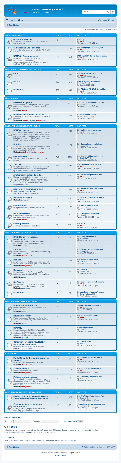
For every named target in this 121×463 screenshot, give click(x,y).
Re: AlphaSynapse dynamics (89, 130)
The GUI (17, 165)
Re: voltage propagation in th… (90, 164)
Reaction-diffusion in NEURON (28, 114)
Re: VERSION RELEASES (87, 259)
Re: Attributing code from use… (90, 377)
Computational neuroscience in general (23, 392)
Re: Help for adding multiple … (90, 156)
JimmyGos (84, 83)
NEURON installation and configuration (23, 69)
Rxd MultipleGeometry (86, 114)
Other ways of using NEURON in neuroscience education (29, 343)
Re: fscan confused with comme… (91, 282)
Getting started (20, 156)
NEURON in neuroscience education (21, 301)
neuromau (26, 288)
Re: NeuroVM (82, 270)
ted (81, 41)
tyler (24, 278)
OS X (15, 73)
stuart (24, 324)
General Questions (85, 328)
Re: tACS (81, 223)
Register (16, 417)
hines (82, 75)
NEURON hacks (21, 130)
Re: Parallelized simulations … (90, 213)
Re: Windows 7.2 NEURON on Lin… (92, 89)
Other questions (21, 224)
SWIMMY (17, 328)
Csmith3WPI (84, 158)
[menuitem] (21, 20)
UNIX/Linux (18, 89)
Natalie (25, 338)
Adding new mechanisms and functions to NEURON (28, 190)
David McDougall (86, 294)
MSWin (16, 81)
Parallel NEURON (21, 213)
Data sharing (11, 354)
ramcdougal (41, 120)
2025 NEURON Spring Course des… (92, 56)
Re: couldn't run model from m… (90, 358)
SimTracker (19, 282)
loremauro (84, 207)
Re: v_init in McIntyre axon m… (90, 368)
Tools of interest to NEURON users (21, 233)
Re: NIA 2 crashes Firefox (87, 315)
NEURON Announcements (26, 56)
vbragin (82, 261)
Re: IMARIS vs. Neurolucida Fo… (90, 396)
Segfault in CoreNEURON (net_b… (91, 197)
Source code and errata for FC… (90, 305)
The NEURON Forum (13, 35)
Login (7, 417)
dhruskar (83, 398)
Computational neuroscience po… (91, 404)
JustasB (83, 251)
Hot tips (17, 144)
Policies (80, 39)
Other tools (18, 292)
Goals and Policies (22, 39)
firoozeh (83, 146)
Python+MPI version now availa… (91, 249)
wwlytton (32, 120)
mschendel (84, 239)
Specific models (21, 368)
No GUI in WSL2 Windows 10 (89, 81)
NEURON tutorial (84, 342)
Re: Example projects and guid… (90, 47)
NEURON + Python (22, 102)
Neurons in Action (22, 316)
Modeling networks (22, 198)
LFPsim (17, 249)
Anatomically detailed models (28, 175)
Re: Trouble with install (86, 237)
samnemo (26, 245)
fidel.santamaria (86, 116)
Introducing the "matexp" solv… (90, 292)
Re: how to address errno (87, 205)
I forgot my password (69, 421)
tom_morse (39, 152)
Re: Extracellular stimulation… (90, 144)
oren (81, 343)
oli (80, 199)
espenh (82, 104)
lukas (82, 215)
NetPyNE (17, 260)
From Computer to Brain (25, 305)
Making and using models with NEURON (22, 126)
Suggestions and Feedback (26, 48)
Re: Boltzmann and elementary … (91, 189)
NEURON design (11, 98)
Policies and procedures (25, 377)
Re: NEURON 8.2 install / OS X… (90, 73)
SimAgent (18, 270)
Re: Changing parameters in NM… (91, 102)
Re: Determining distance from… (90, 175)
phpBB (52, 453)
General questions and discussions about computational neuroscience (30, 397)
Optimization (19, 205)
